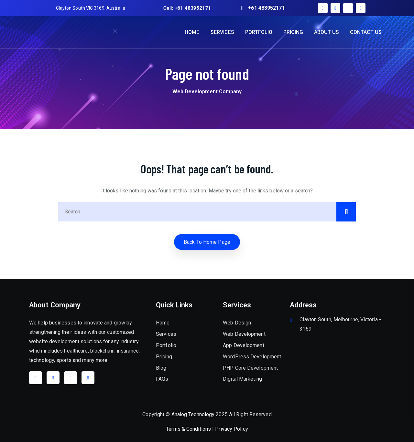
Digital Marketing (242, 379)
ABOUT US (326, 32)
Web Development (244, 334)
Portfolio (166, 345)
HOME (192, 32)
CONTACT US (366, 32)
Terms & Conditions (188, 429)
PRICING (293, 32)
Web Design (237, 323)
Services (166, 334)
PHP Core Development (250, 368)
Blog (161, 368)
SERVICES (222, 32)
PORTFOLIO (258, 32)
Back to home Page (207, 242)
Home (162, 323)
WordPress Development (252, 357)
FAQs (162, 379)
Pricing (164, 357)
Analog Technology (193, 414)
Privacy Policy (231, 429)
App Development (243, 345)
